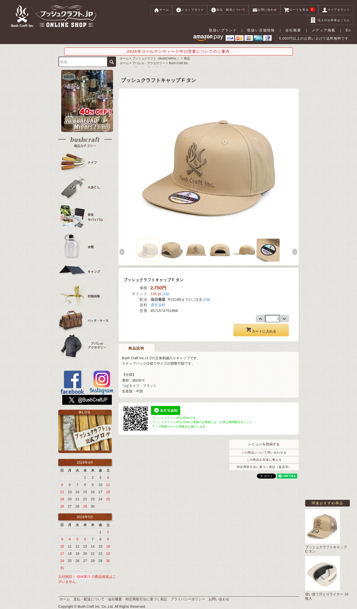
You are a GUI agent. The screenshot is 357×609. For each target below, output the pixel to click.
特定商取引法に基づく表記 (146, 599)
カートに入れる (261, 330)
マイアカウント (336, 10)
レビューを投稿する (264, 444)
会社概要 (293, 30)
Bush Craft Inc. (178, 63)
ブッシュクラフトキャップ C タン (326, 549)
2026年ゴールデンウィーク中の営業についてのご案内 (178, 51)
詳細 (165, 294)
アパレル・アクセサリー (148, 63)
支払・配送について (227, 10)
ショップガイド (190, 10)
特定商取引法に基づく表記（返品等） (264, 467)
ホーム (161, 10)
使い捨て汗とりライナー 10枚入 (326, 596)
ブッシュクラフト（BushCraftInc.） (156, 58)
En (348, 30)
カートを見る (299, 10)
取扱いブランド (223, 30)
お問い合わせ (264, 10)
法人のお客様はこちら (330, 20)
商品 (187, 58)
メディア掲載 (323, 30)
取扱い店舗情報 (261, 30)
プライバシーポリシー (188, 599)
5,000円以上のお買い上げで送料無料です (314, 38)
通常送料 (157, 305)
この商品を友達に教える (264, 459)
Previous (122, 252)
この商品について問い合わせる (264, 452)
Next (295, 252)
